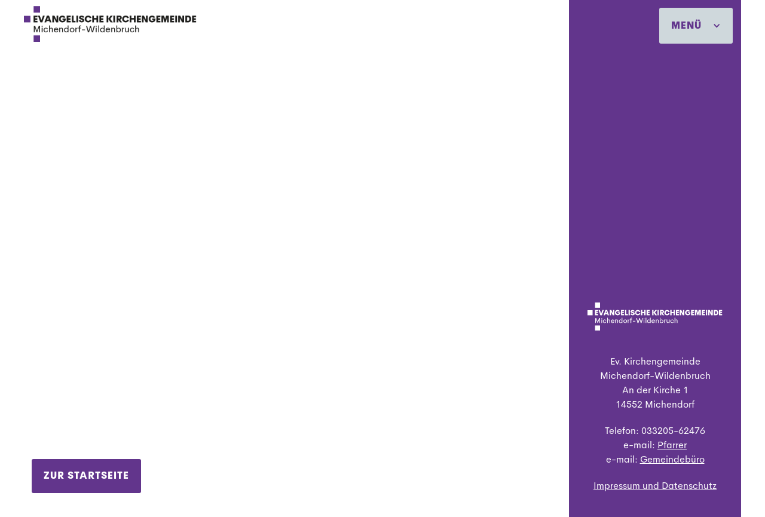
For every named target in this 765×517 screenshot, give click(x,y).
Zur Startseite (86, 475)
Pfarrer (672, 445)
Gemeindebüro (672, 459)
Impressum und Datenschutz (655, 485)
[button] (696, 26)
